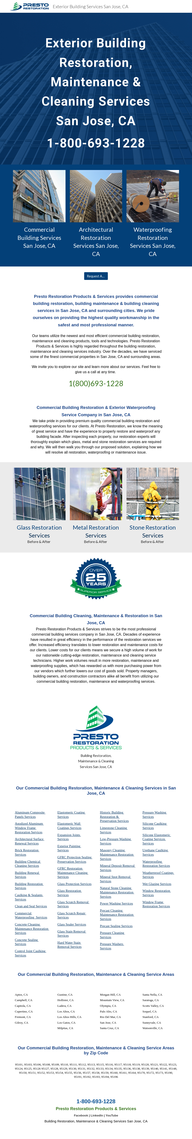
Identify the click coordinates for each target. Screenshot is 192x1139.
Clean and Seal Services (31, 906)
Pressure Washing (154, 812)
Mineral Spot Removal (115, 877)
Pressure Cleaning (112, 933)
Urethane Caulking (155, 850)
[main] (96, 88)
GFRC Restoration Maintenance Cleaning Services (72, 873)
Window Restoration (156, 891)
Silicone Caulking (154, 823)
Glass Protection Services (74, 884)
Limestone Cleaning (113, 828)
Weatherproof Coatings (158, 873)
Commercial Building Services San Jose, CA (40, 237)
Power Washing (110, 903)
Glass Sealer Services (71, 924)
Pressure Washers (112, 944)
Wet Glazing (151, 884)
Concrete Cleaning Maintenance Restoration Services (32, 929)
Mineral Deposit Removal (117, 866)
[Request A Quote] (96, 276)
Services (105, 832)
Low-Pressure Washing (115, 839)
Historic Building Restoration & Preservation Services (114, 817)
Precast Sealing (110, 926)
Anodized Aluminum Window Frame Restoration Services (29, 828)
